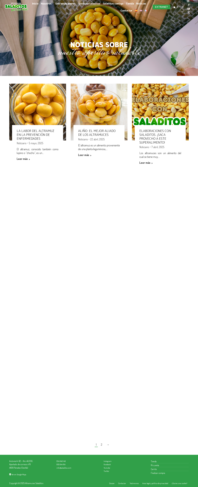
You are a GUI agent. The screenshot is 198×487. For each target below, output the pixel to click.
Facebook (107, 464)
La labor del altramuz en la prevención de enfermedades (35, 135)
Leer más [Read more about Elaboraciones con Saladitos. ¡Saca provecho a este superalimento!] (146, 162)
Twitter (106, 471)
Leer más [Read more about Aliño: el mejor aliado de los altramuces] (84, 155)
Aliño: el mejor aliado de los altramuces (97, 133)
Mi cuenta (155, 465)
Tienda (154, 461)
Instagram (108, 461)
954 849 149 (61, 461)
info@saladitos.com (63, 468)
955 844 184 (60, 464)
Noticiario (21, 143)
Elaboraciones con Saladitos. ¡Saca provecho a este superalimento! (155, 137)
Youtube (107, 468)
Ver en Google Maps (18, 474)
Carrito (154, 469)
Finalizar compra (158, 473)
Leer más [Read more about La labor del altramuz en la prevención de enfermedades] (23, 158)
